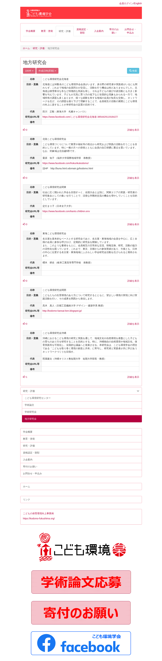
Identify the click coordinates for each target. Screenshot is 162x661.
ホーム (26, 48)
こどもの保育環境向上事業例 (38, 513)
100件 (29, 70)
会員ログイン (126, 3)
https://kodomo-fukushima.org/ (39, 518)
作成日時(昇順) (47, 70)
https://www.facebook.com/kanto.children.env (66, 211)
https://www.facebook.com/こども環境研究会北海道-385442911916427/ (80, 116)
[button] (30, 31)
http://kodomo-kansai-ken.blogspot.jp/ (62, 310)
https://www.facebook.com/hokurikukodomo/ (66, 163)
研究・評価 (39, 48)
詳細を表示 (133, 129)
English (138, 3)
